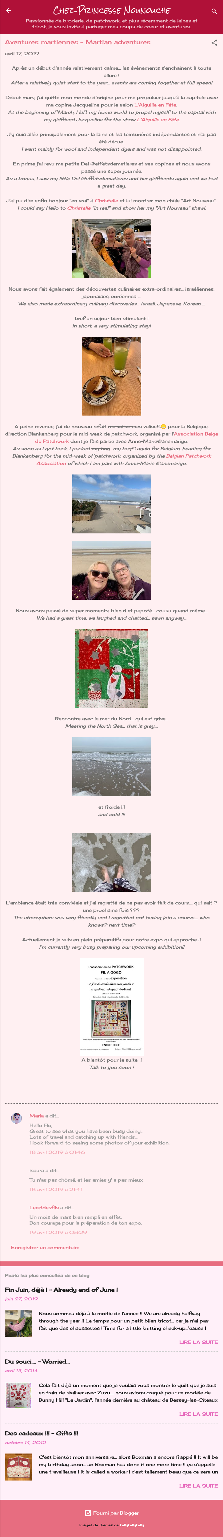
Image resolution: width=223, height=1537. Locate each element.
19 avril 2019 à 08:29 (58, 1232)
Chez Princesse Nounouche (111, 10)
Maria (37, 1116)
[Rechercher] (214, 12)
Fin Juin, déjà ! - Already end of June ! (61, 1289)
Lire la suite (198, 1342)
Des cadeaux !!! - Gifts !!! (41, 1433)
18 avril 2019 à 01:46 (57, 1152)
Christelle (107, 200)
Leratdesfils (44, 1207)
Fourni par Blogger (111, 1513)
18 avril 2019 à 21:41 (56, 1189)
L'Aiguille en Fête (155, 105)
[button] (214, 43)
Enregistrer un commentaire (45, 1247)
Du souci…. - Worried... (37, 1361)
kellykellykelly (132, 1525)
